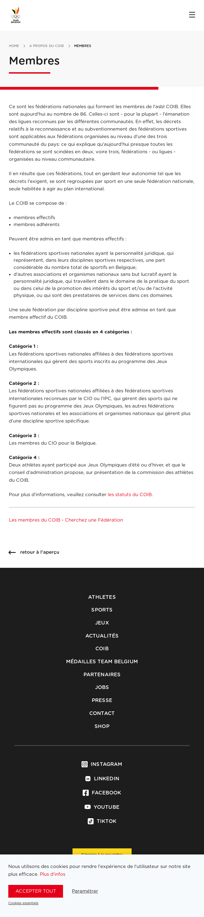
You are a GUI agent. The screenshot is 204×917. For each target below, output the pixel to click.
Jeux (102, 623)
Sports (102, 610)
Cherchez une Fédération (94, 520)
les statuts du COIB (130, 494)
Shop (102, 726)
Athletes (102, 597)
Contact (102, 713)
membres (82, 46)
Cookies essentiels (23, 903)
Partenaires (102, 674)
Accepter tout (35, 891)
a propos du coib (46, 46)
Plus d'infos (52, 874)
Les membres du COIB (34, 520)
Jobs (102, 687)
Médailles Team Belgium (102, 661)
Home (14, 46)
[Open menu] (192, 15)
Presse (102, 700)
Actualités (102, 636)
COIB (102, 648)
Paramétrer (85, 891)
